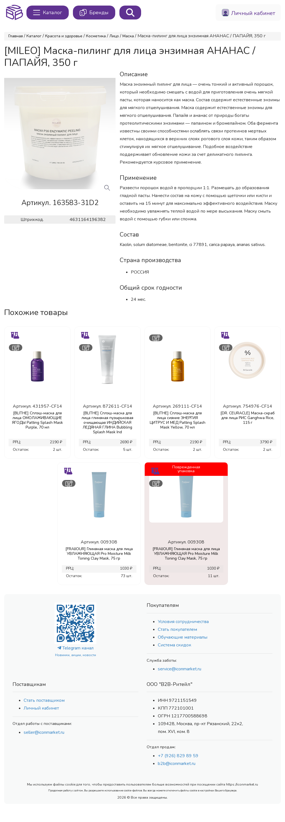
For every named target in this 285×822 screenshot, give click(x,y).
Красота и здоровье (63, 36)
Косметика (96, 36)
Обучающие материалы (182, 637)
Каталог (33, 36)
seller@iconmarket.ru (44, 732)
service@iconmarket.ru (179, 669)
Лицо (114, 36)
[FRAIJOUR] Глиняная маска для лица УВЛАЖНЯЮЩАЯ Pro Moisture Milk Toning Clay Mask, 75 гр (99, 554)
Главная (15, 36)
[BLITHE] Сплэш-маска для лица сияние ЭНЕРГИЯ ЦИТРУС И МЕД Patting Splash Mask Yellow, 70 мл (177, 420)
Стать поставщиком (44, 700)
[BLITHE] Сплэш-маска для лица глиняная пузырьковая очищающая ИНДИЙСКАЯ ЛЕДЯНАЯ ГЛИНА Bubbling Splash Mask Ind (107, 422)
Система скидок (174, 645)
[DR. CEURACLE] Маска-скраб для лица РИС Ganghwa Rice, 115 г (247, 418)
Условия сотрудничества (183, 622)
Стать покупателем (177, 629)
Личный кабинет (41, 708)
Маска (128, 36)
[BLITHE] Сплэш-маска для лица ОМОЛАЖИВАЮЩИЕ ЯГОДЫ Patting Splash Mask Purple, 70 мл (37, 420)
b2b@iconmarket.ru (176, 764)
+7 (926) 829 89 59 (178, 756)
